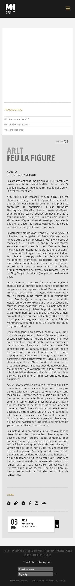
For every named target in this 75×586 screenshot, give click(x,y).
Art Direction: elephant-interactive (48, 580)
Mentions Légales (18, 580)
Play (67, 119)
